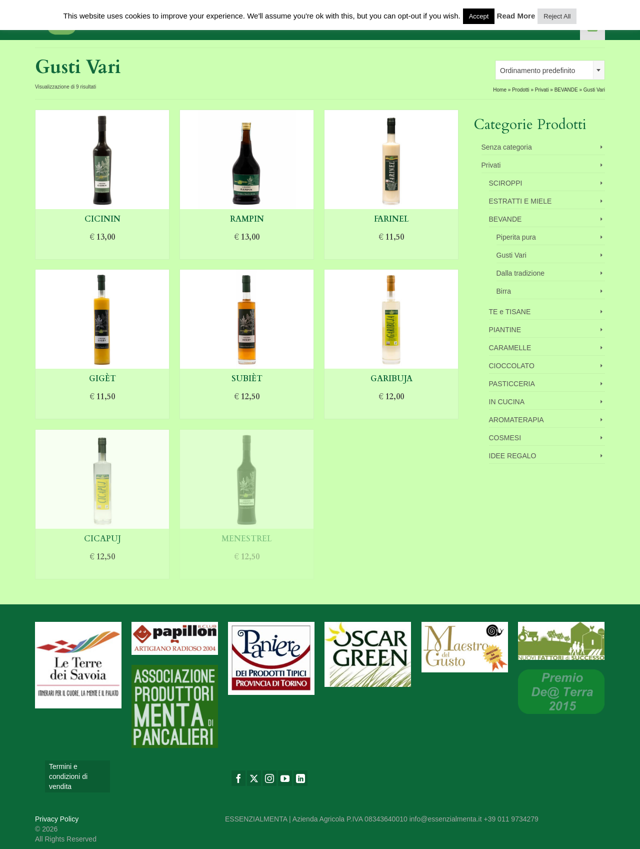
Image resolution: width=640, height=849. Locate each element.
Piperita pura (516, 237)
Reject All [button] (557, 16)
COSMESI (505, 438)
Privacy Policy (56, 819)
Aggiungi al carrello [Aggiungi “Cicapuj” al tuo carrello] (102, 571)
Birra (504, 291)
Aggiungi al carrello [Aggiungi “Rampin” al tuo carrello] (247, 252)
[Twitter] (254, 778)
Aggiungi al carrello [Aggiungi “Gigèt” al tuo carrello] (102, 411)
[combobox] (550, 70)
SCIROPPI (505, 183)
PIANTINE (505, 330)
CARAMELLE (510, 348)
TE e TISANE (510, 312)
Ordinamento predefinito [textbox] (537, 71)
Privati (491, 165)
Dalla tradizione (520, 273)
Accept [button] (479, 16)
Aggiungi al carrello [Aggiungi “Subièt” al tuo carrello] (247, 411)
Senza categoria (507, 147)
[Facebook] (239, 778)
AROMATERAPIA (516, 420)
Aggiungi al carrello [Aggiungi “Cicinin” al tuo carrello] (102, 252)
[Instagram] (269, 778)
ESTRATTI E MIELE (520, 201)
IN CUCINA (507, 402)
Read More (516, 16)
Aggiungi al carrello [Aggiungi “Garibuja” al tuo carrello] (392, 411)
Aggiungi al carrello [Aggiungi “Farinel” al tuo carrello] (392, 252)
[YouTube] (285, 778)
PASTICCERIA (512, 384)
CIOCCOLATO (511, 366)
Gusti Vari (511, 255)
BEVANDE (505, 219)
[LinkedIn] (301, 778)
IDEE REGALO (512, 456)
